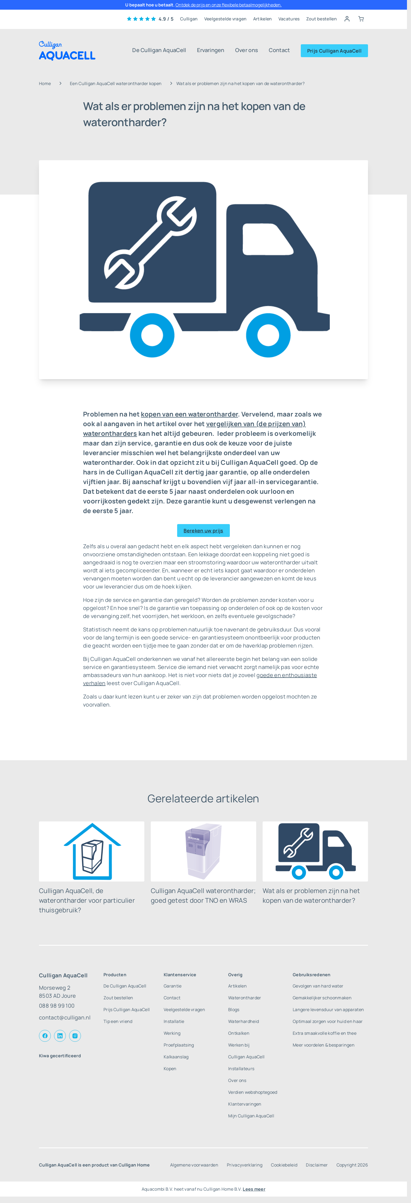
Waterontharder (244, 998)
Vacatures (289, 19)
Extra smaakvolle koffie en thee (324, 1033)
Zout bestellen (321, 19)
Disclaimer (317, 1165)
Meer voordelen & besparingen (324, 1045)
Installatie (174, 1021)
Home (45, 83)
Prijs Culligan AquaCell (334, 50)
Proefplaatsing (179, 1045)
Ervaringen (210, 50)
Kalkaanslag (176, 1057)
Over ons (246, 50)
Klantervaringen (245, 1104)
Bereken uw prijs (203, 530)
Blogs (234, 1009)
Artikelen (262, 19)
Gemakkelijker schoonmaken (322, 998)
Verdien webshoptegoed (252, 1092)
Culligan (189, 19)
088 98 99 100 (56, 1005)
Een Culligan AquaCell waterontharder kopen (116, 83)
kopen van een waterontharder (189, 413)
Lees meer (254, 1189)
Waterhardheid (243, 1021)
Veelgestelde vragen (225, 19)
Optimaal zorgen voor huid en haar (328, 1021)
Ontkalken (238, 1033)
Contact (279, 50)
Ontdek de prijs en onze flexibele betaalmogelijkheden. (229, 5)
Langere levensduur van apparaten (328, 1009)
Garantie (173, 986)
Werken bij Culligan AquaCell (246, 1051)
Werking (172, 1033)
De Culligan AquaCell (159, 50)
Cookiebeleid (284, 1165)
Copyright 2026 (352, 1165)
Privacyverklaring (244, 1165)
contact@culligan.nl (65, 1017)
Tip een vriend (117, 1021)
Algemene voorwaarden (194, 1165)
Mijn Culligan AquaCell (251, 1116)
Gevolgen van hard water (318, 986)
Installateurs (241, 1069)
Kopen (170, 1069)
